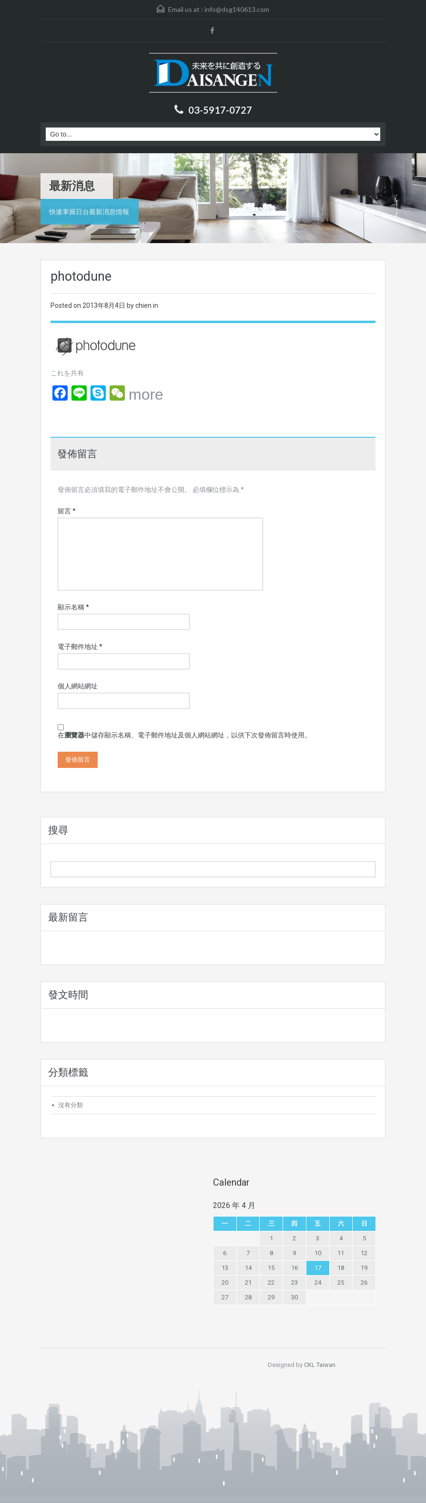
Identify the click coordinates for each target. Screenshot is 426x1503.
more (146, 394)
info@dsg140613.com (236, 9)
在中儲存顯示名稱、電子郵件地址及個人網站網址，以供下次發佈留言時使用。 (184, 735)
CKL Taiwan (319, 1364)
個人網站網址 (78, 686)
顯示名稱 (73, 607)
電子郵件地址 (80, 646)
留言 (67, 511)
